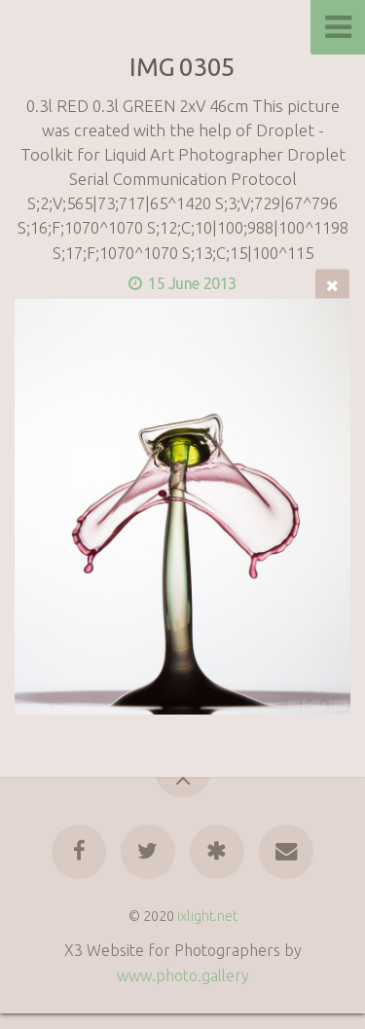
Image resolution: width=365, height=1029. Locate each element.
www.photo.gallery (183, 975)
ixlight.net (207, 916)
